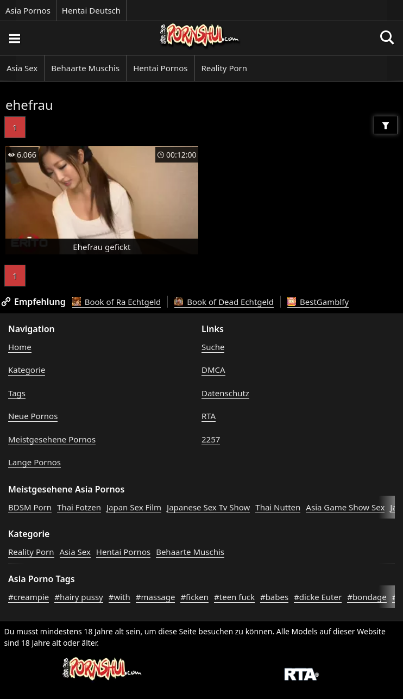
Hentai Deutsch (91, 10)
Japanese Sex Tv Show (208, 507)
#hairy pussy (78, 596)
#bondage (367, 596)
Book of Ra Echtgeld (116, 301)
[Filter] (386, 125)
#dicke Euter (318, 596)
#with (119, 596)
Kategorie (26, 369)
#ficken (194, 596)
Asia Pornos (28, 10)
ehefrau (29, 105)
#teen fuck (234, 596)
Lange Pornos (34, 462)
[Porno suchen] (14, 38)
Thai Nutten (277, 507)
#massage (155, 596)
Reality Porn (225, 68)
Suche (213, 346)
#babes (274, 596)
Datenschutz (225, 393)
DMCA (213, 369)
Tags (17, 393)
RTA (209, 415)
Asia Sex (22, 68)
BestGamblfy (318, 301)
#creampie (28, 596)
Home (20, 346)
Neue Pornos (33, 415)
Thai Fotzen (79, 507)
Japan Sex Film (133, 507)
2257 (211, 439)
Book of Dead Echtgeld (224, 301)
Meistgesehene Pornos (52, 439)
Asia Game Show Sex (345, 507)
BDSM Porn (30, 507)
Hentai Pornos (160, 68)
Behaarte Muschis (85, 68)
